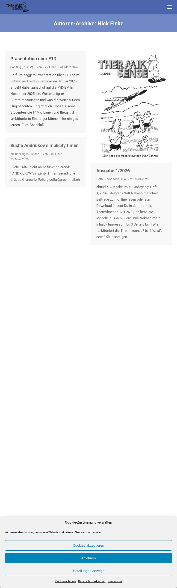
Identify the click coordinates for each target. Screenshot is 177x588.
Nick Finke (110, 23)
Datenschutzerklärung (92, 581)
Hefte (100, 179)
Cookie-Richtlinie (65, 581)
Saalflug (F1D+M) (21, 67)
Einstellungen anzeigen (88, 571)
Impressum (115, 581)
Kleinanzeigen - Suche (24, 154)
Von (46, 67)
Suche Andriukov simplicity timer (44, 145)
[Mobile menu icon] (169, 7)
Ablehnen (88, 558)
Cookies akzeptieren (88, 545)
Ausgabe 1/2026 (113, 170)
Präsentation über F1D (33, 58)
